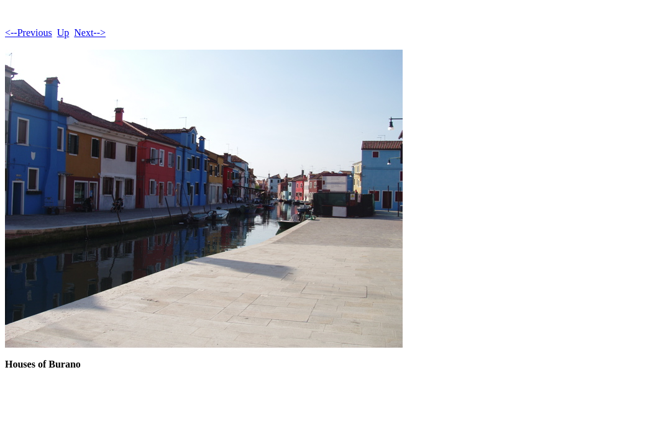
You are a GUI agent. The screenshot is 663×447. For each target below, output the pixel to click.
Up (63, 32)
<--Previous (28, 32)
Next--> (90, 32)
